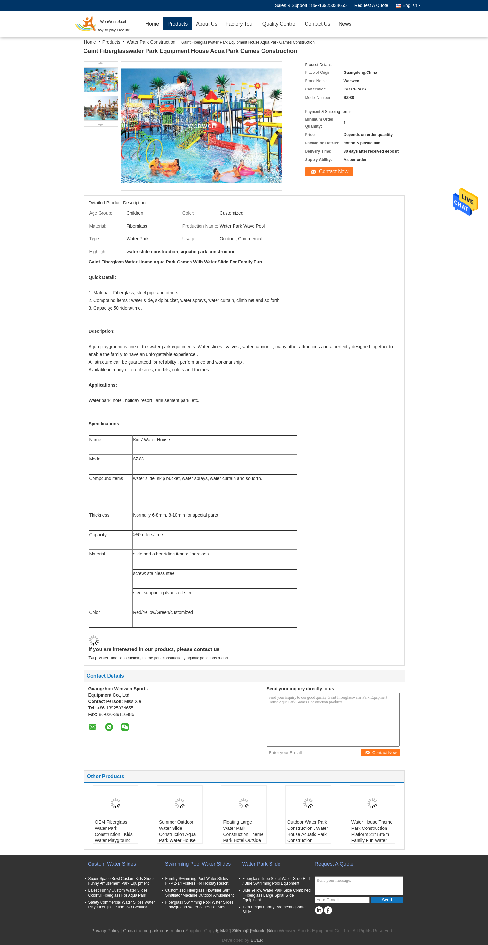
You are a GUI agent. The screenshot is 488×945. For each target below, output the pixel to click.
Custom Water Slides (112, 864)
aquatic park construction (208, 658)
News (345, 24)
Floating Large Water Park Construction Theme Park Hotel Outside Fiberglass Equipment (243, 837)
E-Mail (222, 930)
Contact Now (334, 171)
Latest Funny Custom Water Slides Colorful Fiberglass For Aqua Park (118, 893)
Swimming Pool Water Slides (198, 864)
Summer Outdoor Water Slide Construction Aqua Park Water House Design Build (177, 834)
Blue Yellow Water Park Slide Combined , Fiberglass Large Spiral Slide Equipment (277, 895)
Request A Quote (371, 5)
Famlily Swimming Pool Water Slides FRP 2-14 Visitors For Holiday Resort (197, 881)
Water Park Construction (151, 42)
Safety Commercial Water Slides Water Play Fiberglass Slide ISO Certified (121, 904)
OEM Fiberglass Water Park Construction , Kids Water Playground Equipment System (114, 834)
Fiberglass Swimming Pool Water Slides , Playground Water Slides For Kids (199, 904)
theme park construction (162, 658)
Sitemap (240, 930)
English (412, 5)
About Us (206, 24)
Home (152, 24)
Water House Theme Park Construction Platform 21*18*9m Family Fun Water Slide (372, 834)
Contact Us (317, 24)
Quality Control (279, 24)
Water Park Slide (261, 864)
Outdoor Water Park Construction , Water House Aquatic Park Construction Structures (307, 834)
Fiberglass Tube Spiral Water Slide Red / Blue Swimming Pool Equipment (276, 881)
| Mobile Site (262, 930)
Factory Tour (240, 24)
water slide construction (119, 658)
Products (177, 24)
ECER (257, 940)
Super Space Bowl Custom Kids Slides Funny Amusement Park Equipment (121, 881)
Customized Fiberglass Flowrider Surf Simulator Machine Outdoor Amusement (199, 893)
